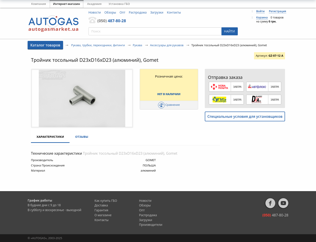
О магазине (103, 215)
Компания (38, 4)
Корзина (262, 17)
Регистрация (277, 11)
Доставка (101, 205)
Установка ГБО (119, 4)
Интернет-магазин (66, 4)
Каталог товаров (45, 45)
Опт (122, 12)
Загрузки (156, 12)
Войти (260, 11)
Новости (94, 12)
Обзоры (110, 12)
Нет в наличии (169, 94)
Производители (150, 224)
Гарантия (101, 210)
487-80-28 (111, 20)
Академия (94, 4)
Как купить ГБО (105, 200)
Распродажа (138, 12)
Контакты (174, 12)
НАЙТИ (229, 31)
